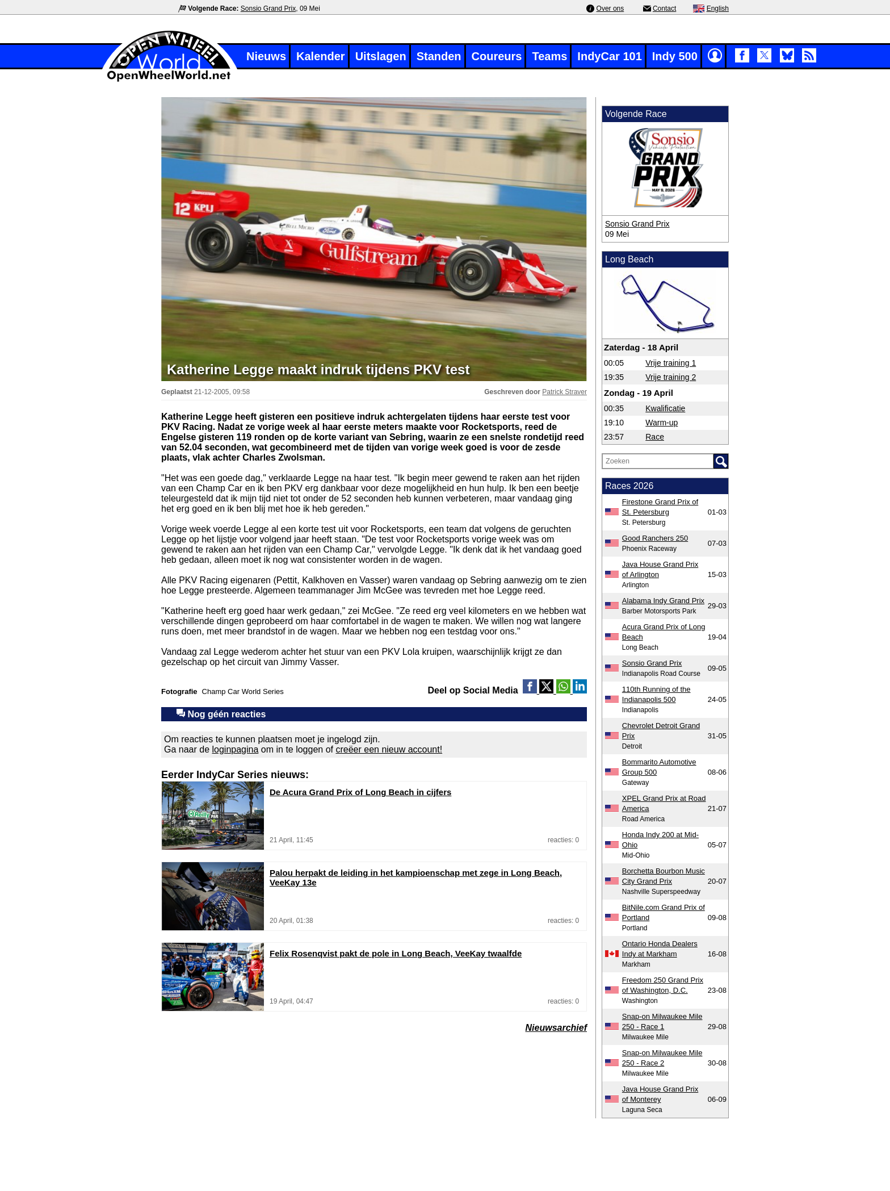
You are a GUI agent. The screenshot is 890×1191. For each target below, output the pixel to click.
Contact (664, 8)
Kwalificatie (665, 408)
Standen (439, 56)
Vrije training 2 (670, 377)
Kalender (320, 56)
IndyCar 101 (609, 56)
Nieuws (266, 56)
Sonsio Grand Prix (268, 8)
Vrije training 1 (670, 362)
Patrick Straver (564, 392)
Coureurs (497, 56)
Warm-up (661, 422)
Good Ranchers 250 (655, 538)
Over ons (610, 8)
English (718, 8)
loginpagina (235, 749)
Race (654, 436)
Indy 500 (675, 56)
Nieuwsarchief (556, 1028)
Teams (549, 56)
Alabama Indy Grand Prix (663, 600)
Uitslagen (380, 56)
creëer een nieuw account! (388, 749)
